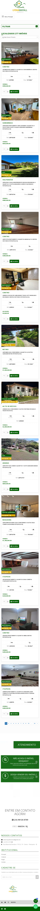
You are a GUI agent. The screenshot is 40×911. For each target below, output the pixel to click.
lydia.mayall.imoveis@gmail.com (11, 839)
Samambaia (8, 123)
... (31, 723)
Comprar (3, 857)
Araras (6, 463)
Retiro (6, 349)
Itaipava (6, 577)
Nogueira (7, 520)
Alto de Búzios (9, 406)
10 (28, 723)
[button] (20, 37)
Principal (3, 854)
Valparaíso (8, 180)
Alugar (3, 859)
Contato (3, 862)
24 (34, 723)
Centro (6, 67)
